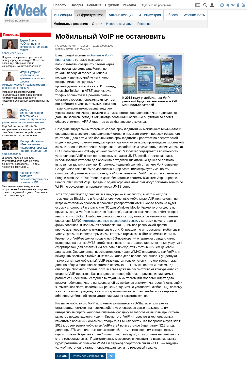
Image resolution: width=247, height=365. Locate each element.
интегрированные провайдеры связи (110, 220)
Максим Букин (64, 48)
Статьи (97, 23)
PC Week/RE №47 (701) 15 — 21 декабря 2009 (84, 45)
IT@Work (112, 5)
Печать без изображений (88, 356)
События (94, 5)
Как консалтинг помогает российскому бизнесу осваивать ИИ (34, 177)
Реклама (129, 5)
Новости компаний (119, 23)
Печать (62, 356)
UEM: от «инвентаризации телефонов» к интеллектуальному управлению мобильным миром (24, 116)
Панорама (11, 34)
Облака (172, 15)
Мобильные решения (17, 20)
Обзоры (77, 5)
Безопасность (194, 15)
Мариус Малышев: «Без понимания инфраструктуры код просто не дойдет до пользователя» (24, 147)
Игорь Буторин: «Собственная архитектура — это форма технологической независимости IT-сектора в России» (23, 79)
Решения (144, 23)
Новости (60, 5)
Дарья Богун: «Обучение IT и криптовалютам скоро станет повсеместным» (25, 47)
